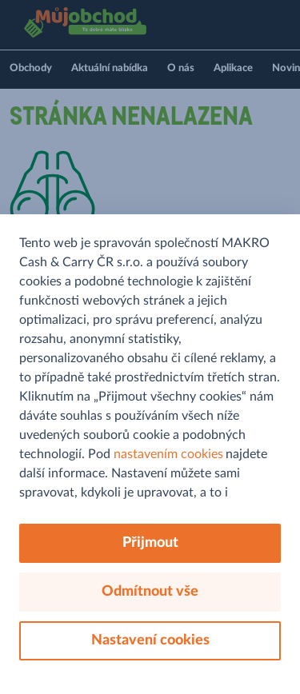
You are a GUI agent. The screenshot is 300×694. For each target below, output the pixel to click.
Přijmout (150, 543)
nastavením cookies (168, 454)
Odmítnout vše (150, 591)
